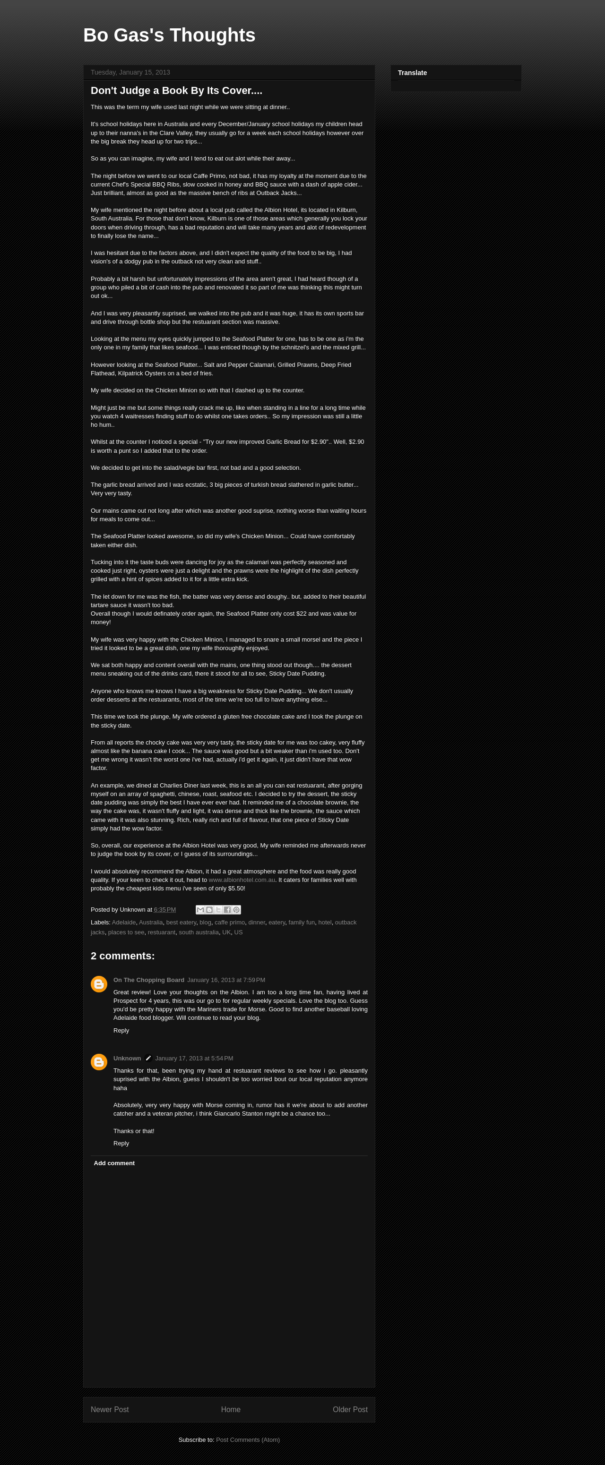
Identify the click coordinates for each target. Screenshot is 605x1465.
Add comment (114, 1163)
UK (226, 932)
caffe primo (230, 922)
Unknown (127, 1058)
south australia (199, 932)
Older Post (350, 1410)
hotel (324, 922)
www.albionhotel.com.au (242, 879)
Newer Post (110, 1410)
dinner (256, 922)
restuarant (162, 932)
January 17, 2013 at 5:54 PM (194, 1058)
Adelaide (124, 922)
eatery (276, 922)
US (238, 932)
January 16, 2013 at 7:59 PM (226, 979)
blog (205, 922)
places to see (126, 932)
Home (231, 1410)
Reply (121, 1030)
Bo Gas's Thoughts (169, 35)
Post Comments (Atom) (248, 1439)
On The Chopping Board (148, 979)
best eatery (181, 922)
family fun (302, 922)
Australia (151, 922)
